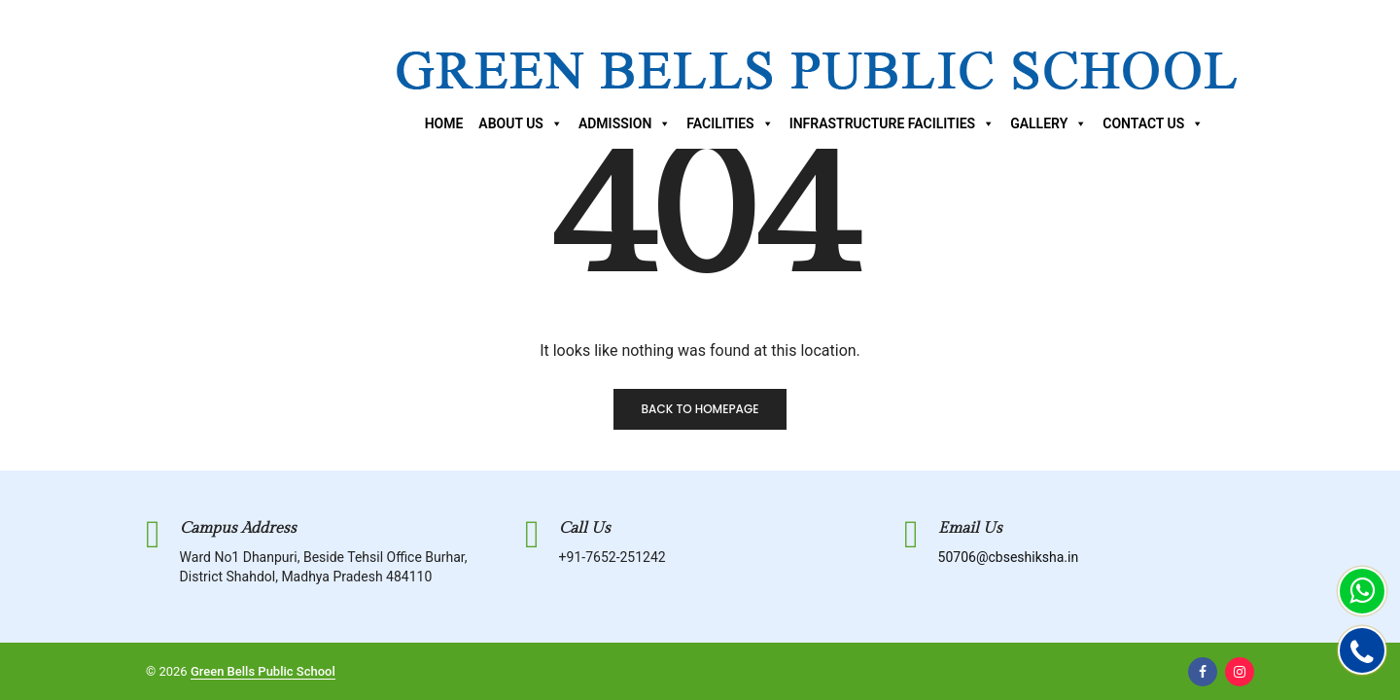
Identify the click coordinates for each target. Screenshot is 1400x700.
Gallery (1048, 123)
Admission (624, 123)
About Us (520, 123)
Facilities (729, 123)
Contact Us (1153, 123)
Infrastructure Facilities (892, 123)
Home (444, 123)
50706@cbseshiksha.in (1008, 557)
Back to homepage (699, 409)
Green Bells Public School (263, 671)
